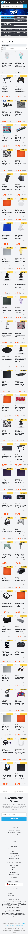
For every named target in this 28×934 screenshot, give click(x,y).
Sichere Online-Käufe (14, 848)
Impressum (14, 846)
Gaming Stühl (14, 872)
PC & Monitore (20, 20)
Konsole (14, 870)
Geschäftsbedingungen (14, 830)
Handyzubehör (7, 35)
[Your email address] (14, 814)
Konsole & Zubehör (20, 29)
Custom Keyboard (7, 32)
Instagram (11, 895)
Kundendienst (14, 834)
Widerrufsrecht (14, 853)
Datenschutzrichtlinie (14, 844)
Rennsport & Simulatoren (7, 24)
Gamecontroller (7, 29)
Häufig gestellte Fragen (14, 832)
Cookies (14, 841)
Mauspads (7, 27)
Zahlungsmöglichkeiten (14, 856)
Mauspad (14, 877)
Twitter (10, 893)
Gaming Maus (14, 865)
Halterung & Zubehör (20, 32)
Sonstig (20, 35)
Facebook (10, 891)
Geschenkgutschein (14, 858)
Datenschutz (15, 925)
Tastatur (20, 27)
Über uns (14, 851)
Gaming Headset (14, 874)
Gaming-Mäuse (20, 17)
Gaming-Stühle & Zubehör (7, 20)
